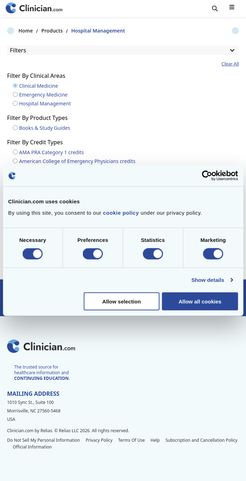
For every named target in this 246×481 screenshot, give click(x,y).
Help (155, 440)
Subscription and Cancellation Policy (201, 440)
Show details (207, 280)
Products (40, 30)
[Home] (34, 8)
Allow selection (121, 301)
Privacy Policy (99, 440)
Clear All (230, 63)
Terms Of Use (131, 440)
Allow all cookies (199, 301)
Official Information (32, 447)
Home (14, 30)
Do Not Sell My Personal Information (43, 440)
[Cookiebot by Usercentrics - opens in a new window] (207, 175)
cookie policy (121, 212)
